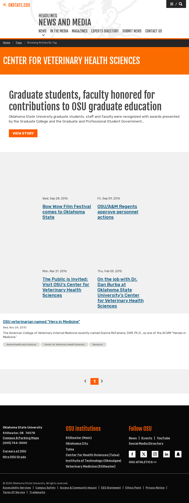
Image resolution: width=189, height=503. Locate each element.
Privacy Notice (155, 487)
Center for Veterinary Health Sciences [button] (64, 344)
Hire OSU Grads (14, 457)
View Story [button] (23, 133)
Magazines (79, 31)
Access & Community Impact (78, 487)
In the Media (59, 31)
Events (146, 438)
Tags (19, 43)
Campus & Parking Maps (21, 438)
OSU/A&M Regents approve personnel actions (117, 212)
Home (6, 43)
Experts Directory (105, 31)
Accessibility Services (17, 487)
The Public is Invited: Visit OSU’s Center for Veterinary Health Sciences (65, 287)
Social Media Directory (146, 443)
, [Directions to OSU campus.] (19, 433)
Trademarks (37, 492)
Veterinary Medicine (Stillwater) (90, 466)
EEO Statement (111, 487)
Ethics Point (133, 487)
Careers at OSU (14, 451)
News (43, 31)
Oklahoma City (77, 443)
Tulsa (70, 449)
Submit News (132, 31)
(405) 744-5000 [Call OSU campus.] (15, 443)
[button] (176, 4)
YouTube (163, 438)
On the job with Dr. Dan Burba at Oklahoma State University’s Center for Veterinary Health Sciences (120, 293)
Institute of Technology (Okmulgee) (93, 460)
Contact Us (153, 31)
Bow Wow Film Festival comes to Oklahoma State (66, 212)
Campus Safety (45, 487)
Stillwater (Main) (79, 438)
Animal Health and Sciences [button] (21, 344)
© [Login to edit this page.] (4, 483)
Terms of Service (14, 492)
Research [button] (98, 344)
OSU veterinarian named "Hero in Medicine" (41, 322)
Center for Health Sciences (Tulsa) (92, 455)
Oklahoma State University (22, 427)
